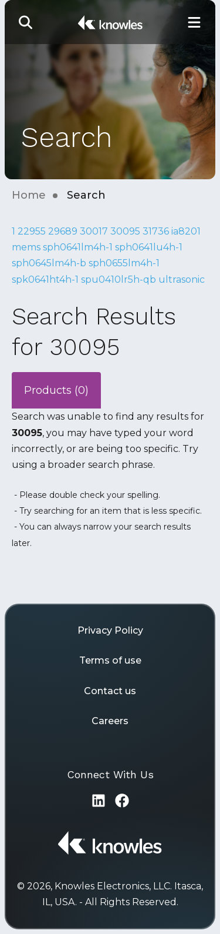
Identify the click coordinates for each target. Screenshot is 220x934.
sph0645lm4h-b (49, 263)
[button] (26, 22)
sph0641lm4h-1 (78, 247)
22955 (32, 231)
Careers (110, 721)
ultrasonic (181, 279)
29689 (62, 231)
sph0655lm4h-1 (124, 263)
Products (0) (56, 390)
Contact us (110, 691)
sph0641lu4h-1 (148, 247)
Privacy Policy (110, 630)
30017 (94, 231)
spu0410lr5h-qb (118, 279)
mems (26, 247)
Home (29, 195)
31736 (156, 231)
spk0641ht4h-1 (45, 279)
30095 (125, 231)
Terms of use (110, 660)
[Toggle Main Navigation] (194, 22)
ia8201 (186, 231)
